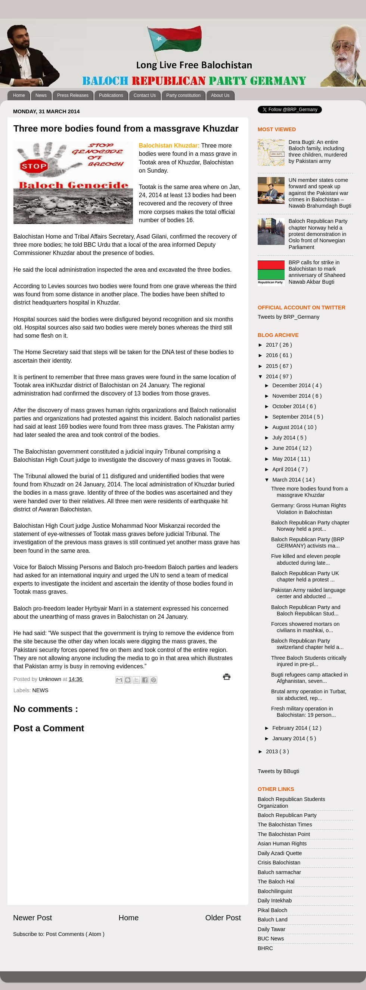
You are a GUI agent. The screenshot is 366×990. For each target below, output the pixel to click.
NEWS (40, 690)
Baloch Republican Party (287, 815)
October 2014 (290, 406)
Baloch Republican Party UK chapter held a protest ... (305, 576)
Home (19, 95)
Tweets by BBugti (278, 771)
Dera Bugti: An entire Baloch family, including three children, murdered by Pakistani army (318, 151)
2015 (272, 366)
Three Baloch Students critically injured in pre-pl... (309, 661)
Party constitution (183, 95)
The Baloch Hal (276, 882)
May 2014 (285, 459)
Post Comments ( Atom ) (75, 934)
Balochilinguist (275, 891)
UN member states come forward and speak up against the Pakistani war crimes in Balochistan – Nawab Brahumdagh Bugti (320, 193)
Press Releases (73, 95)
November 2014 (292, 396)
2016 (272, 355)
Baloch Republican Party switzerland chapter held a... (307, 644)
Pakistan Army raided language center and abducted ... (308, 593)
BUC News (271, 939)
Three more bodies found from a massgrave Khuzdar (309, 492)
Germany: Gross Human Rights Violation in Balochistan (308, 508)
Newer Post (32, 918)
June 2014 (286, 448)
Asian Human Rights (282, 843)
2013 (272, 751)
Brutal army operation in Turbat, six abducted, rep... (309, 694)
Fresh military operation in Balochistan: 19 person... (303, 712)
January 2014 (290, 738)
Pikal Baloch (272, 910)
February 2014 (291, 728)
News (41, 95)
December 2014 (292, 385)
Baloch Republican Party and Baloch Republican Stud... (306, 610)
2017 (272, 345)
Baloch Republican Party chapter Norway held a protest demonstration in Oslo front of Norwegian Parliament (318, 234)
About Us (220, 95)
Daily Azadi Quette (280, 853)
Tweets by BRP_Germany (289, 317)
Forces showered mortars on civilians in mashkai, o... (305, 627)
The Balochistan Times (285, 824)
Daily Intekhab (275, 901)
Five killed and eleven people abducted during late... (306, 559)
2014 (272, 376)
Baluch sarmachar (279, 872)
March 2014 (288, 480)
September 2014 (293, 417)
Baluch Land (273, 920)
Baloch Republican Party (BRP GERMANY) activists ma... (307, 542)
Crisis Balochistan (279, 863)
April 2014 (285, 469)
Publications (111, 95)
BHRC (265, 948)
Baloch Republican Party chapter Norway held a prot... (310, 526)
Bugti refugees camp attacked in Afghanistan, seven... (309, 678)
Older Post (223, 918)
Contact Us (145, 95)
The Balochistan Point (284, 834)
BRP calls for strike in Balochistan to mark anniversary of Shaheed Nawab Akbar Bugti (317, 272)
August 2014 (288, 427)
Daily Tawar (271, 929)
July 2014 (285, 438)
